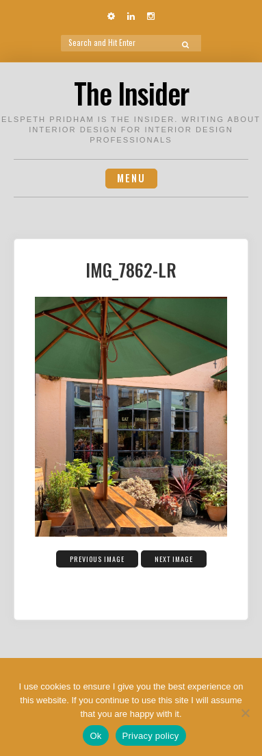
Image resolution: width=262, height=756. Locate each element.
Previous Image (97, 559)
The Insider (131, 92)
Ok (95, 736)
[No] (245, 713)
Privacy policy (150, 736)
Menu (131, 178)
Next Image (174, 559)
